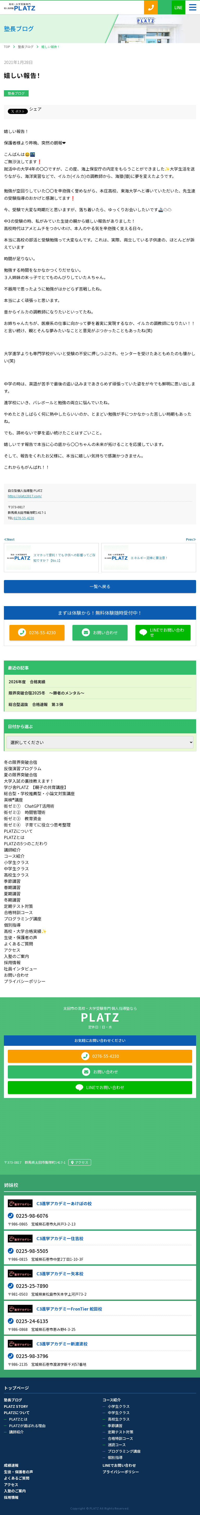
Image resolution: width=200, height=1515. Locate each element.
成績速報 (11, 1465)
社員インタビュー (20, 968)
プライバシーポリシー (25, 981)
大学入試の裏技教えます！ (29, 781)
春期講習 (12, 887)
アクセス (12, 950)
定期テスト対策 (18, 906)
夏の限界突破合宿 (20, 774)
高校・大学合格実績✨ (25, 931)
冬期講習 (12, 900)
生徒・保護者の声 (20, 937)
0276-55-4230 (24, 518)
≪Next (9, 539)
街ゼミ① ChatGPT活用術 (29, 806)
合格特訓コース (18, 912)
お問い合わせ (16, 975)
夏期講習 (12, 893)
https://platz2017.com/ (25, 496)
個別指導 (12, 925)
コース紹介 (14, 856)
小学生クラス (16, 862)
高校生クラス (16, 875)
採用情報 (12, 962)
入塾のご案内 (16, 956)
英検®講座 (13, 799)
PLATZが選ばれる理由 (27, 1425)
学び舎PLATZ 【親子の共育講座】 (36, 787)
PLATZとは (14, 837)
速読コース (117, 1444)
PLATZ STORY (16, 1406)
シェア (35, 109)
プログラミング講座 (22, 918)
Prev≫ (191, 539)
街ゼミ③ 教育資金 (22, 818)
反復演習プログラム (22, 768)
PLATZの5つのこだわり (26, 843)
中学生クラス (16, 868)
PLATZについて (18, 831)
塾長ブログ (16, 93)
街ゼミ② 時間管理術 (25, 812)
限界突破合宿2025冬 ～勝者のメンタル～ (46, 693)
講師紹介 (12, 850)
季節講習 (12, 881)
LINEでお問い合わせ (119, 1465)
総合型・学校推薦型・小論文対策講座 (39, 793)
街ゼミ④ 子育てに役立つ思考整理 (37, 825)
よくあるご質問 (18, 943)
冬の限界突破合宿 (20, 762)
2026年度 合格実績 (27, 681)
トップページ (16, 1387)
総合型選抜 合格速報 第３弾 (36, 704)
